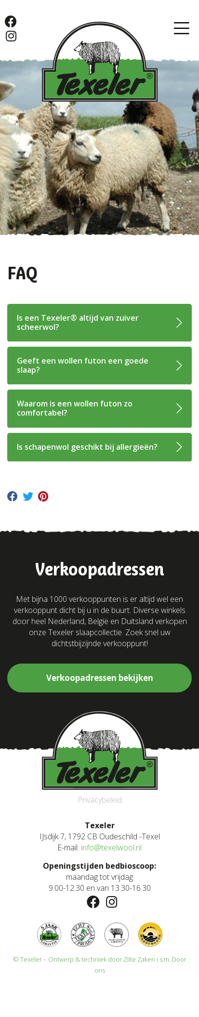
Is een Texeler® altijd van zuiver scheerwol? (78, 322)
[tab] (99, 323)
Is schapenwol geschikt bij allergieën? (87, 447)
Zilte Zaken (139, 959)
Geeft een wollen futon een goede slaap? (82, 365)
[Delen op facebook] (12, 498)
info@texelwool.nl (111, 847)
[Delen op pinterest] (43, 498)
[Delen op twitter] (28, 498)
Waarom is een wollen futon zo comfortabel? (75, 408)
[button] (181, 29)
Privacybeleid (100, 800)
